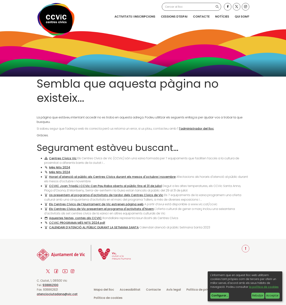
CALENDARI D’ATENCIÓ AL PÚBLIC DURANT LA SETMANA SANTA (94, 227)
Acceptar (272, 295)
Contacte (201, 16)
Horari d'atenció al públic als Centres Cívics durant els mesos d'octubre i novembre (112, 177)
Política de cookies (108, 298)
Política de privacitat (202, 289)
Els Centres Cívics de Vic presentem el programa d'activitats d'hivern (101, 209)
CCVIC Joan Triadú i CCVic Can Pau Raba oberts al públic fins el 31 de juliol (105, 186)
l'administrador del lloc (196, 128)
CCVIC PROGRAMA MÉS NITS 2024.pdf (77, 223)
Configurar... (219, 295)
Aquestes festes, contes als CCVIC (75, 218)
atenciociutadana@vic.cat (57, 294)
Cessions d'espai (174, 16)
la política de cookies (264, 287)
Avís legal (173, 289)
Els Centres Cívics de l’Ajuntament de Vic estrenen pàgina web (96, 204)
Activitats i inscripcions (134, 16)
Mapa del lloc (104, 289)
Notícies (222, 16)
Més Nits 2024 (59, 167)
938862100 (50, 285)
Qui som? (242, 16)
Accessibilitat (130, 289)
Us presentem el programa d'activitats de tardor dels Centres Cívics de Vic (106, 195)
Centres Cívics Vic (63, 158)
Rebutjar (257, 295)
